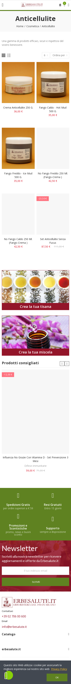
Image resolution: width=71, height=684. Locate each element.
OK (57, 677)
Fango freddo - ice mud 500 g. (18, 175)
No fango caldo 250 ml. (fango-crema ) (18, 240)
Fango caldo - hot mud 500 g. (52, 109)
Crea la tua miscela (35, 352)
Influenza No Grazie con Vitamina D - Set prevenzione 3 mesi (35, 459)
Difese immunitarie (35, 465)
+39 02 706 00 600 (14, 616)
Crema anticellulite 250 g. (18, 107)
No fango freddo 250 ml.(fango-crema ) (53, 175)
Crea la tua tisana (35, 306)
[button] (62, 363)
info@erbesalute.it (14, 627)
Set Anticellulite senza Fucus (53, 240)
